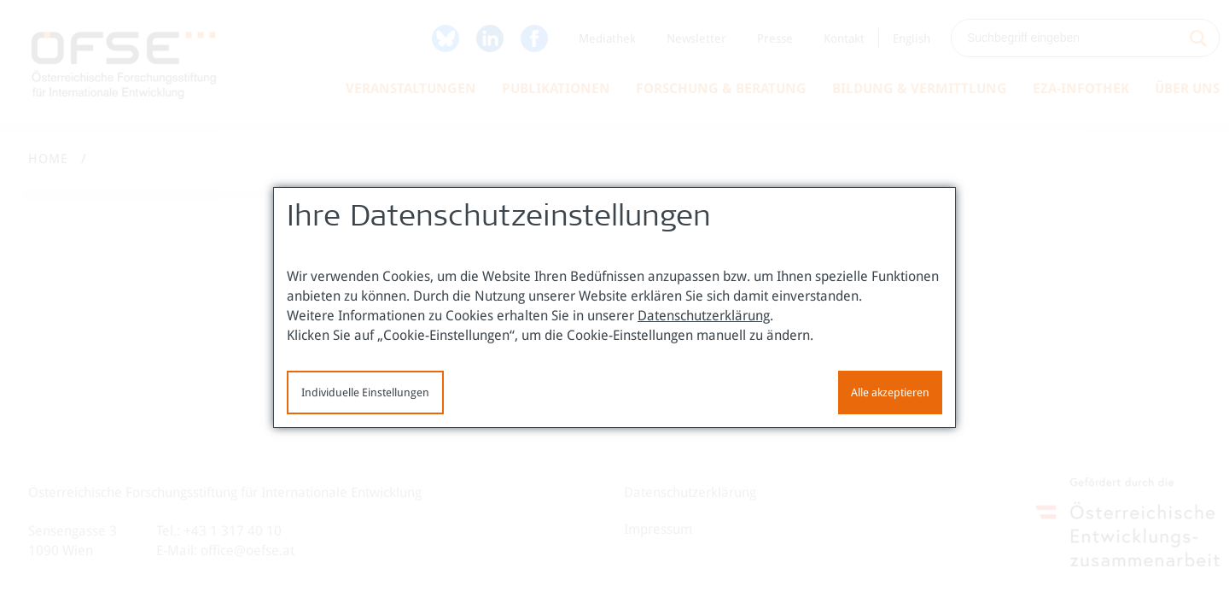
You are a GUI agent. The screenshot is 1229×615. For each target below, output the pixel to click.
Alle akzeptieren (890, 392)
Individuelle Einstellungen (365, 392)
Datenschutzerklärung (704, 316)
